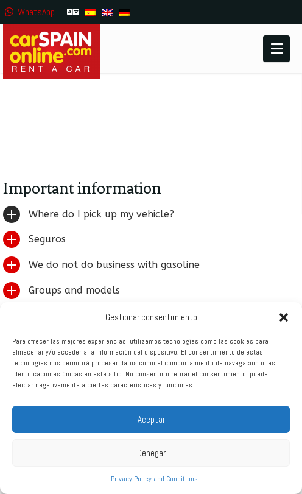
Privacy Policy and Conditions (154, 479)
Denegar (151, 453)
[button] (284, 317)
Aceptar (151, 419)
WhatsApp (29, 11)
